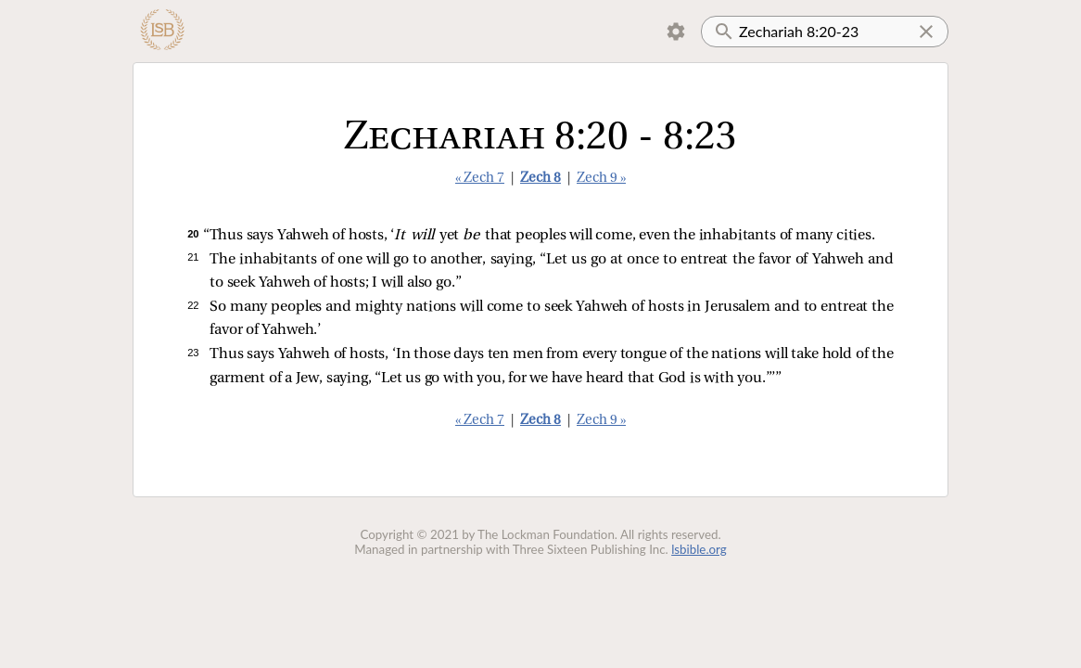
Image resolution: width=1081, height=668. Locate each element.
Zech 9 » (601, 179)
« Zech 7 (479, 179)
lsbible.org (699, 549)
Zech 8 (540, 179)
